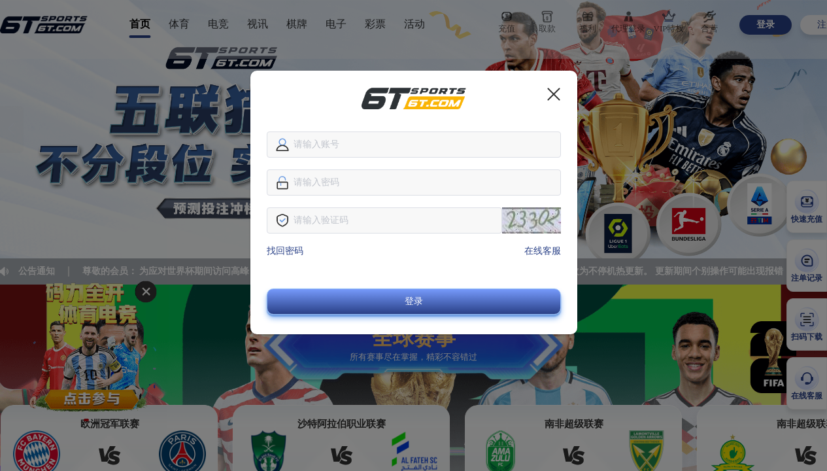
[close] (553, 94)
